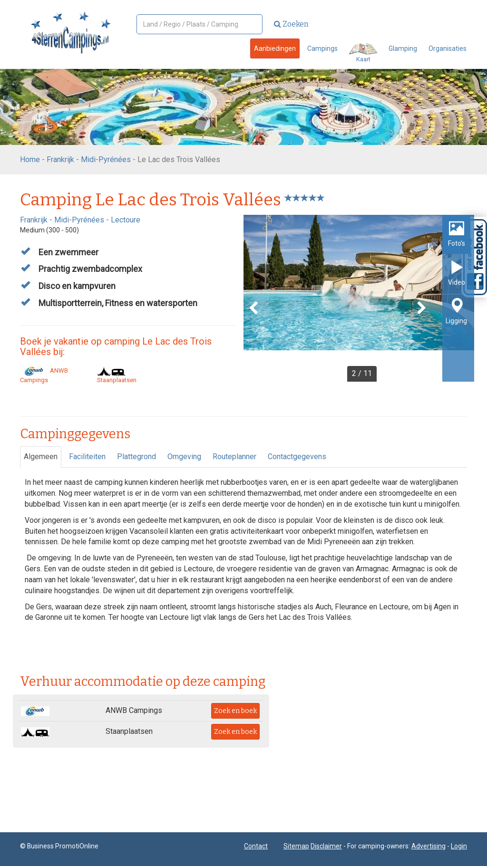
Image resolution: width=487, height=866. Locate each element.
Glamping (403, 48)
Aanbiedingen (275, 48)
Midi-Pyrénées (106, 159)
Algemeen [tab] (41, 456)
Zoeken (291, 24)
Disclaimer (326, 846)
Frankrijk (60, 159)
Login (459, 846)
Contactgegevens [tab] (297, 456)
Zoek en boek (235, 711)
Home (30, 159)
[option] (359, 298)
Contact (256, 846)
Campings (322, 48)
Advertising (428, 846)
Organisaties (448, 48)
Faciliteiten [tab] (87, 456)
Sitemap (296, 846)
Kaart (363, 53)
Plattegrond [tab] (136, 456)
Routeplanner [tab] (234, 456)
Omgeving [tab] (184, 456)
